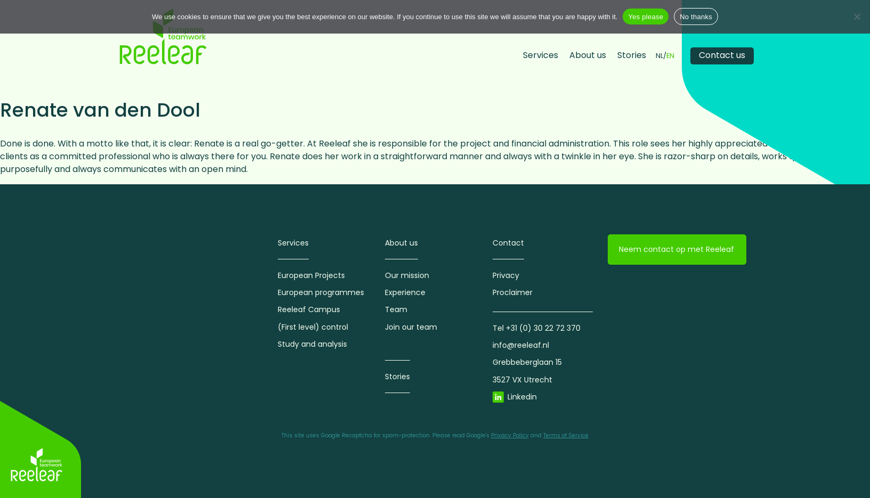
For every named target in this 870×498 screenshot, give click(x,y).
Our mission (407, 275)
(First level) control (313, 327)
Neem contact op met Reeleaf (676, 249)
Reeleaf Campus (309, 309)
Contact (508, 243)
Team (396, 309)
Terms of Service (566, 435)
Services (540, 55)
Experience (405, 292)
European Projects (311, 275)
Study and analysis (312, 344)
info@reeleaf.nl (521, 345)
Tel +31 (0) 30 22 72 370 (537, 328)
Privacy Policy (510, 435)
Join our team (411, 327)
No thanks (696, 17)
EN (670, 56)
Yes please (645, 17)
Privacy (506, 275)
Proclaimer (513, 292)
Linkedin (522, 396)
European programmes (321, 292)
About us (587, 55)
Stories (631, 55)
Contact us (722, 55)
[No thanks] (856, 16)
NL (659, 56)
